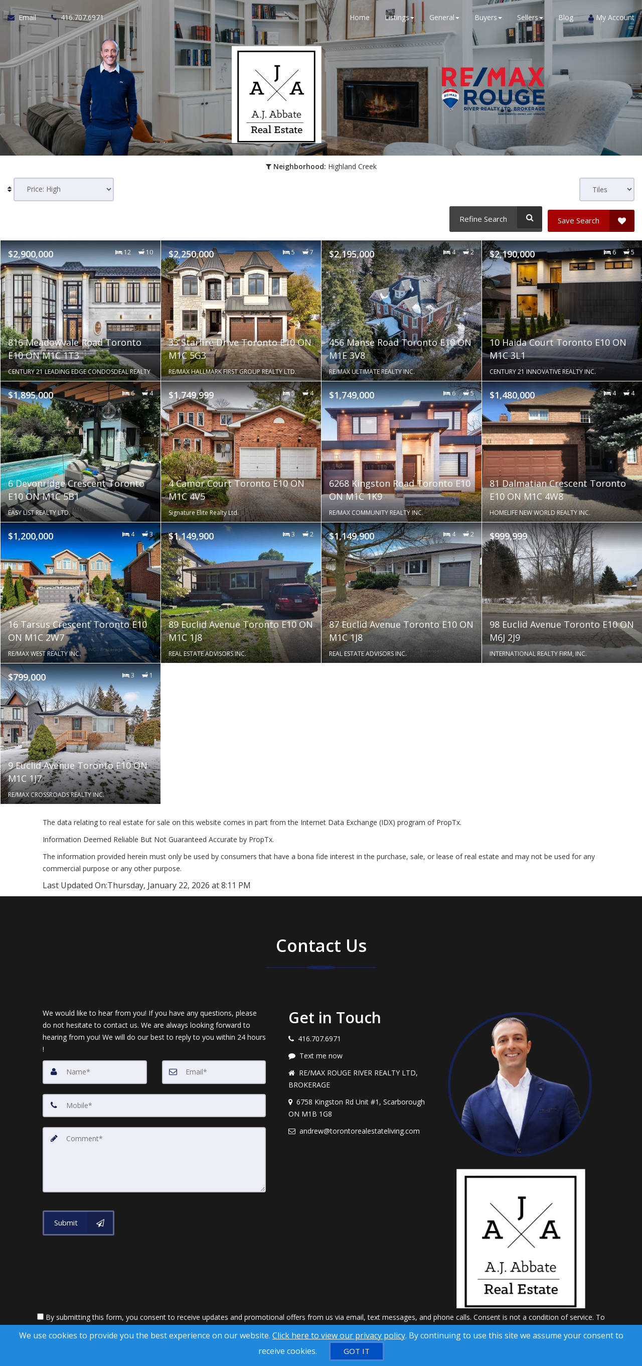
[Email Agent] (26, 20)
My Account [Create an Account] (611, 20)
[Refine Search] (494, 217)
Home (360, 20)
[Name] (95, 1068)
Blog (565, 20)
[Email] (214, 1068)
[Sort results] (64, 189)
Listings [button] (399, 20)
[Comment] (154, 1154)
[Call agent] (74, 20)
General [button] (444, 20)
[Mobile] (154, 1101)
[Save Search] (591, 217)
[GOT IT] (356, 1351)
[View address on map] (360, 1104)
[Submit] (78, 1217)
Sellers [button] (530, 20)
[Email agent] (360, 1128)
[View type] (606, 189)
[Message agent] (360, 1052)
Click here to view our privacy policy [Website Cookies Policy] (338, 1335)
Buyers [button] (488, 20)
